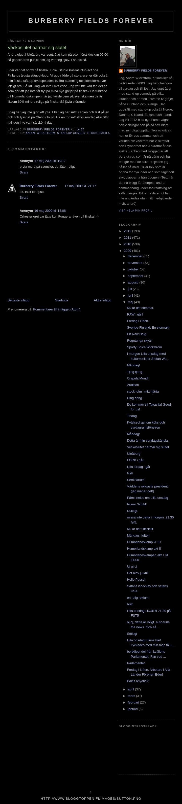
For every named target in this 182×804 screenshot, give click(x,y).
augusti (134, 282)
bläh (130, 604)
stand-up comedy (71, 133)
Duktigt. (132, 511)
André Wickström (40, 133)
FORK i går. (135, 460)
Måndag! (133, 365)
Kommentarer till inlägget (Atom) (56, 309)
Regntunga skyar (139, 340)
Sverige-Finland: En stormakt (148, 327)
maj (131, 302)
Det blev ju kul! (137, 573)
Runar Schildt (137, 504)
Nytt (130, 473)
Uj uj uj (132, 566)
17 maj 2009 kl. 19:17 (50, 161)
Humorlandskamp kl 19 (144, 542)
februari (134, 702)
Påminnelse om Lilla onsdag (147, 498)
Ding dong (134, 398)
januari (133, 709)
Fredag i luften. (138, 321)
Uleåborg (133, 454)
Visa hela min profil (135, 210)
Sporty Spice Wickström (144, 347)
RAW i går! (135, 314)
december (135, 256)
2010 (128, 244)
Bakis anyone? (137, 681)
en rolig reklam (137, 598)
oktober (134, 269)
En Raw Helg (136, 334)
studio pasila (98, 133)
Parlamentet (136, 663)
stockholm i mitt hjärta (143, 391)
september (136, 276)
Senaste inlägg (18, 300)
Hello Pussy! (136, 579)
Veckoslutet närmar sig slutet (148, 447)
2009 (128, 251)
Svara (24, 172)
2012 (128, 231)
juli (130, 289)
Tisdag (132, 416)
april (131, 689)
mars (132, 696)
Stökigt (132, 634)
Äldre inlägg (102, 300)
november (135, 263)
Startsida (61, 300)
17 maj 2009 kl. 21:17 (80, 186)
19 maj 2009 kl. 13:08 (50, 211)
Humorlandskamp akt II (144, 548)
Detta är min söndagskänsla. (148, 440)
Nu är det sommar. (140, 308)
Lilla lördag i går (138, 467)
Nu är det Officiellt (140, 529)
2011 (128, 237)
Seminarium (135, 480)
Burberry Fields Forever (91, 20)
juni (131, 295)
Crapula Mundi (137, 378)
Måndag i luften (138, 535)
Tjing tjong (134, 372)
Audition (133, 385)
